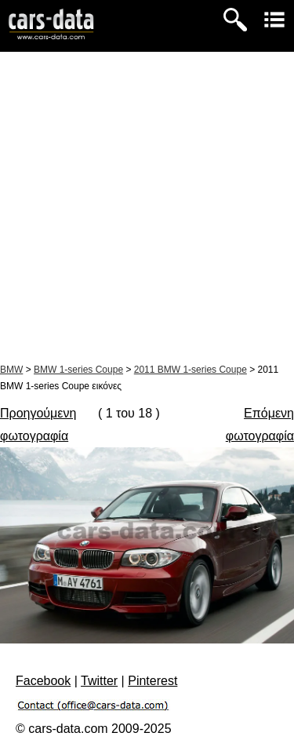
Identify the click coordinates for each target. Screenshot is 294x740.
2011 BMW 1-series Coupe (190, 369)
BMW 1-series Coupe (78, 369)
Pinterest (152, 680)
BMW (11, 369)
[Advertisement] (147, 207)
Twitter (99, 680)
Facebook (43, 680)
